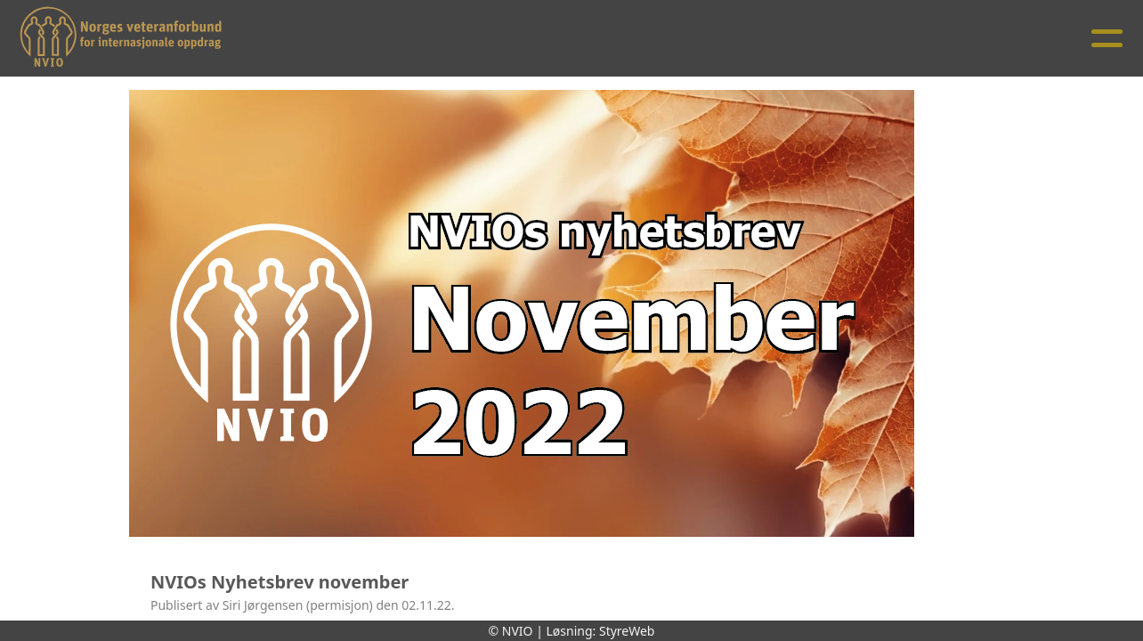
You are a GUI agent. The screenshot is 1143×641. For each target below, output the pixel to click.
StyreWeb (627, 630)
